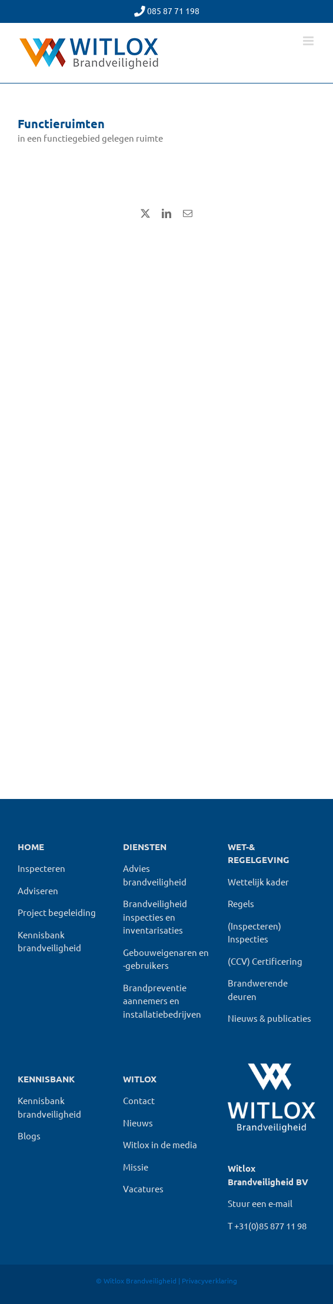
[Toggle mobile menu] (309, 41)
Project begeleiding (57, 912)
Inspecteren (41, 868)
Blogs (29, 1135)
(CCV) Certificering (265, 961)
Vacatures (143, 1188)
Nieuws (138, 1122)
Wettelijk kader (258, 881)
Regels (241, 903)
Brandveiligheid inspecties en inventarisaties (155, 916)
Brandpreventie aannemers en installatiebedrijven (162, 1000)
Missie (135, 1166)
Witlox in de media (160, 1144)
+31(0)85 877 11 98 (270, 1225)
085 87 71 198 (173, 10)
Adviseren (38, 890)
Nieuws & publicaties (269, 1018)
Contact (139, 1100)
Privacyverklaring (209, 1280)
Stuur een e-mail (260, 1203)
